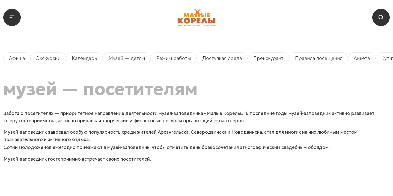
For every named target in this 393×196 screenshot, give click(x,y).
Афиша (17, 58)
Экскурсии (48, 58)
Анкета (362, 58)
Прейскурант (268, 58)
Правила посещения (318, 58)
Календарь (84, 58)
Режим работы (173, 58)
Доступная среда (222, 58)
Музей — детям (127, 58)
